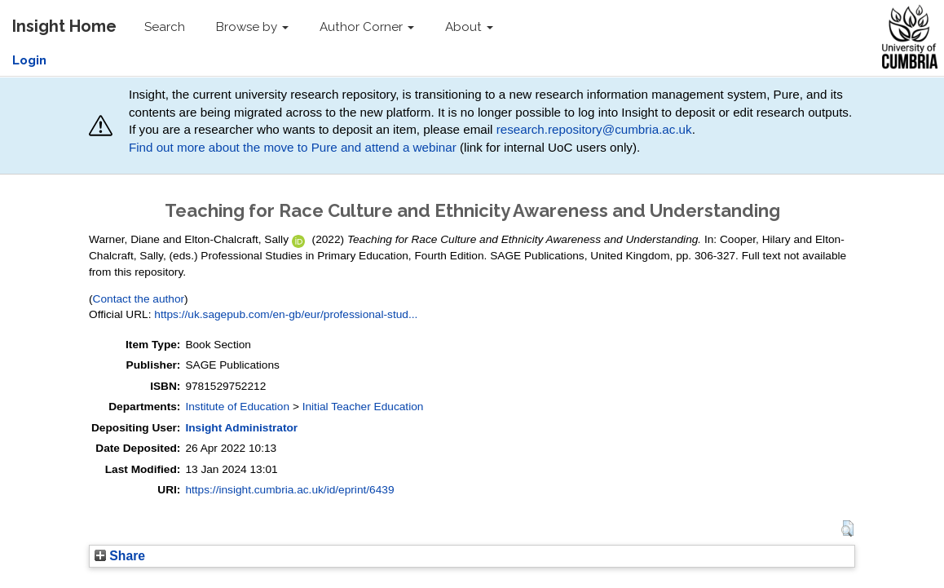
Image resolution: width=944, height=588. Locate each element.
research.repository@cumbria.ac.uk (594, 129)
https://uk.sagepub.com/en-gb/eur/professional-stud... (285, 314)
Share (120, 556)
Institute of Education (237, 406)
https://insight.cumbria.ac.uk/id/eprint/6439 (289, 490)
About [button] (469, 27)
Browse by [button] (252, 27)
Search (164, 27)
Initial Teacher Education (363, 406)
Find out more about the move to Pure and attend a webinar (293, 147)
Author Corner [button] (367, 27)
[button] (847, 528)
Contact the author (139, 299)
